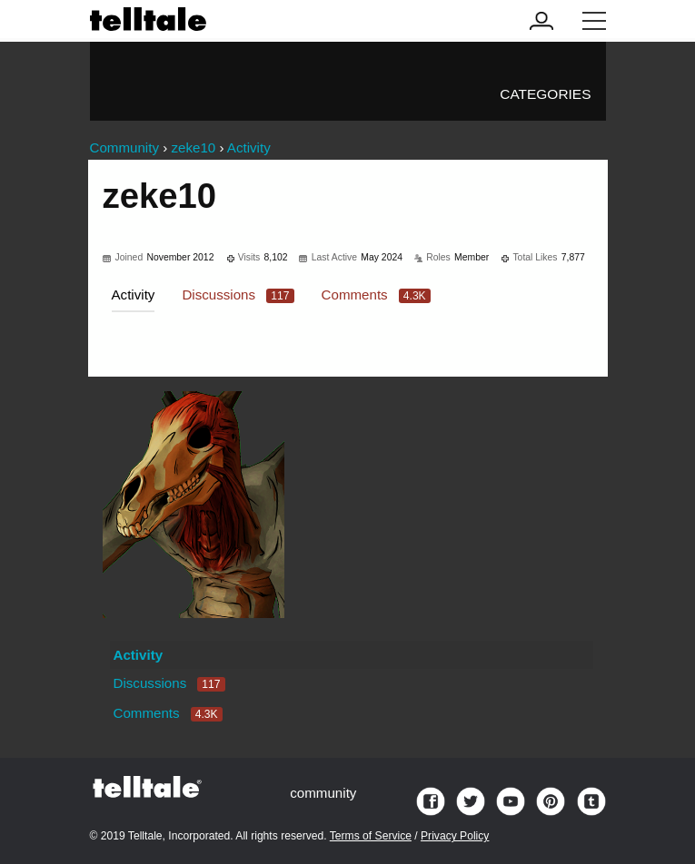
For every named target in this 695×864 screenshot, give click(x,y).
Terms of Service (371, 836)
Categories (545, 94)
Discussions (237, 294)
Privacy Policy (455, 836)
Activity (133, 294)
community (323, 792)
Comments (376, 294)
